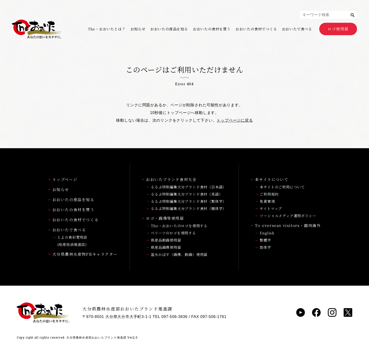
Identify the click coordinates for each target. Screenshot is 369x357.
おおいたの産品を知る (169, 29)
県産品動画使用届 (166, 240)
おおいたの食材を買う (212, 29)
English (267, 232)
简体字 (265, 247)
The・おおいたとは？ (107, 29)
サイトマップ (271, 208)
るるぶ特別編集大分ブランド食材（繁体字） (188, 201)
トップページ (63, 179)
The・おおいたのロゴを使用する (179, 225)
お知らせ (137, 29)
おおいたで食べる (297, 29)
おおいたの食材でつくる (256, 29)
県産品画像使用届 (166, 247)
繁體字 (265, 240)
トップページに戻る (235, 120)
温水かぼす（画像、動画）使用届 (179, 254)
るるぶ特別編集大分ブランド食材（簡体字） (188, 208)
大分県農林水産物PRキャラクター (83, 254)
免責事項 (267, 201)
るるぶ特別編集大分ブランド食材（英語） (187, 194)
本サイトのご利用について (282, 186)
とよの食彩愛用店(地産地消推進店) (72, 241)
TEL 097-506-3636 (170, 317)
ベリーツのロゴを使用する (173, 232)
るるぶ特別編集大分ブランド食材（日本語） (188, 186)
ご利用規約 (269, 194)
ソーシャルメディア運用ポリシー (288, 215)
